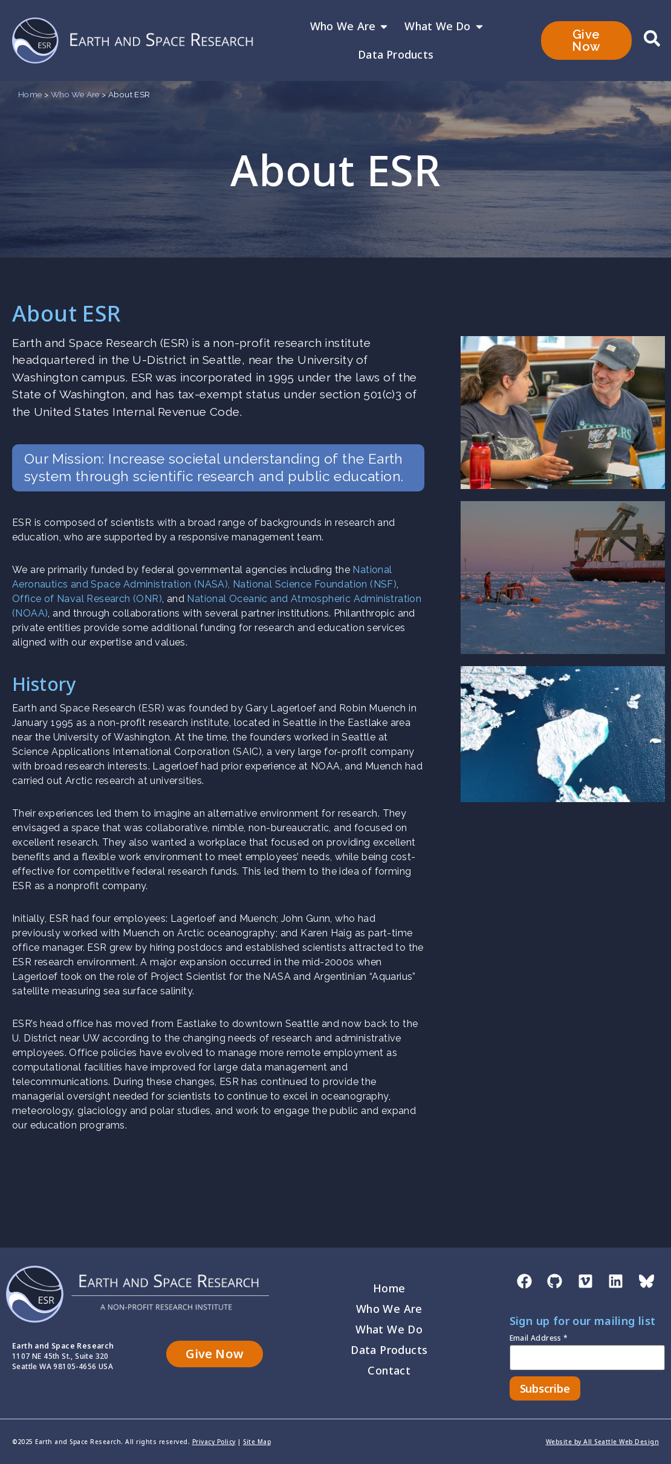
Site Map (257, 1441)
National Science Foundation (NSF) (315, 584)
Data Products (395, 54)
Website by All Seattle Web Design (603, 1441)
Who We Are (349, 26)
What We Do (444, 26)
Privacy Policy (214, 1441)
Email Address (539, 1339)
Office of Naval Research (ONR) (87, 598)
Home (30, 94)
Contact (389, 1370)
